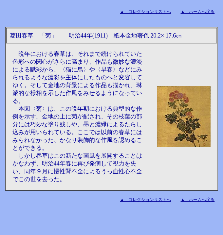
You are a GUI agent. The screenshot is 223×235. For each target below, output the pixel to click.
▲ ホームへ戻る (198, 11)
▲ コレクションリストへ (145, 11)
